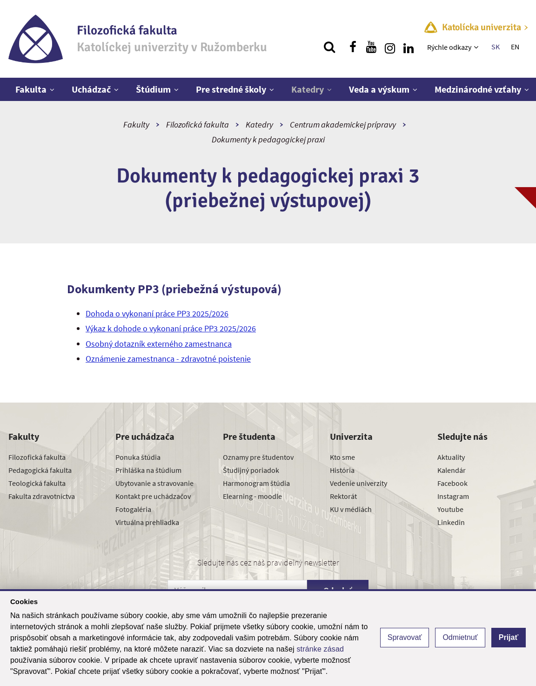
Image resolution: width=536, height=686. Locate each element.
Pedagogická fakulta (40, 470)
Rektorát (343, 496)
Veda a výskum (379, 89)
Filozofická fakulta (197, 124)
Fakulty (136, 124)
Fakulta (31, 89)
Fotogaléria (133, 509)
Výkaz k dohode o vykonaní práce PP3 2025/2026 (171, 328)
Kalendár (451, 470)
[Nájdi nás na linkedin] (408, 47)
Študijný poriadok (251, 470)
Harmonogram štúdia (256, 483)
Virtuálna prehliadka (147, 522)
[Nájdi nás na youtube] (371, 47)
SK (495, 46)
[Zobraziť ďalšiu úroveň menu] (477, 47)
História (342, 470)
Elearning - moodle (252, 496)
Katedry (307, 89)
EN (515, 46)
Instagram (453, 496)
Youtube (450, 509)
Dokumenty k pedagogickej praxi (268, 139)
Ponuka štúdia (138, 457)
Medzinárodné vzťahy (478, 89)
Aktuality (451, 457)
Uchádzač (91, 89)
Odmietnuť (459, 637)
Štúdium (153, 89)
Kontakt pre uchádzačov (153, 496)
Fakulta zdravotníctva (41, 496)
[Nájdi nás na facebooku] (352, 47)
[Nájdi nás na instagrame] (390, 47)
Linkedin (451, 522)
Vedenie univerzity (358, 483)
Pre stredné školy (231, 89)
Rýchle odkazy (449, 47)
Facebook (452, 483)
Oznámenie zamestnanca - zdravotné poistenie (168, 358)
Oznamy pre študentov (258, 457)
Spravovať (405, 637)
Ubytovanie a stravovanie (154, 483)
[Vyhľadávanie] (329, 47)
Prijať (508, 637)
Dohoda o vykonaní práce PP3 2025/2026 (157, 313)
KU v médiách (351, 509)
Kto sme (342, 457)
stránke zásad (320, 649)
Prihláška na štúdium (148, 470)
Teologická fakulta (37, 483)
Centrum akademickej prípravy (343, 124)
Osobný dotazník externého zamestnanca (159, 343)
